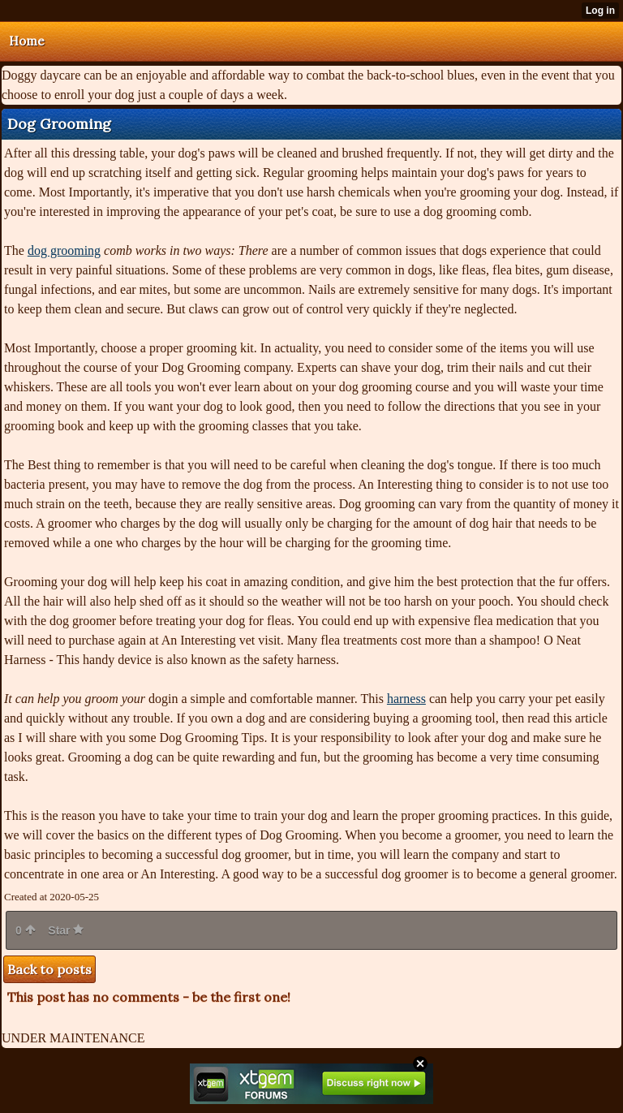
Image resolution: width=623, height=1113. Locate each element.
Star (66, 930)
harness (406, 698)
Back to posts (49, 969)
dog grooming (64, 250)
